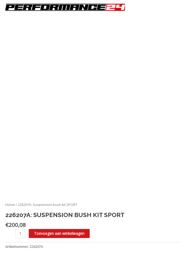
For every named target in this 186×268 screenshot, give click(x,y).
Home (10, 204)
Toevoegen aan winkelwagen (59, 233)
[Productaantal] (20, 233)
